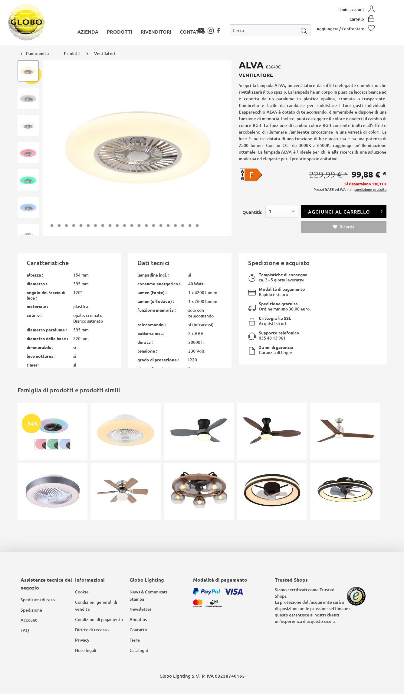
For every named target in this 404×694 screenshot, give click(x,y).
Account (29, 620)
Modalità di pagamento (282, 289)
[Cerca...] (270, 30)
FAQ (25, 630)
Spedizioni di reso (38, 600)
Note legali (85, 650)
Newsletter (141, 609)
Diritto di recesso (92, 630)
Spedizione (31, 610)
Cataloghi (139, 650)
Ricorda (343, 227)
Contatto (138, 630)
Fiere (135, 640)
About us (138, 619)
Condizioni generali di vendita (96, 605)
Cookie (82, 592)
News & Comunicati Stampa (148, 595)
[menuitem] (270, 31)
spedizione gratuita (370, 189)
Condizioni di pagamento (99, 619)
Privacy (82, 640)
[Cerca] (304, 30)
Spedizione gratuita (278, 303)
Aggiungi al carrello (345, 211)
